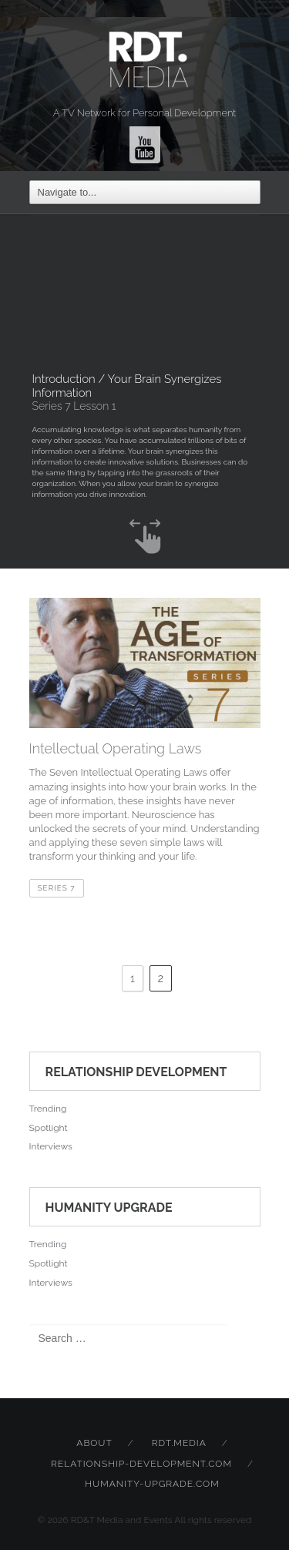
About (94, 1443)
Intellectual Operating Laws (115, 748)
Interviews (50, 1146)
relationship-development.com (141, 1463)
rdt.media (179, 1443)
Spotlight (48, 1127)
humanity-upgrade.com (152, 1483)
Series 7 (57, 888)
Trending (48, 1108)
